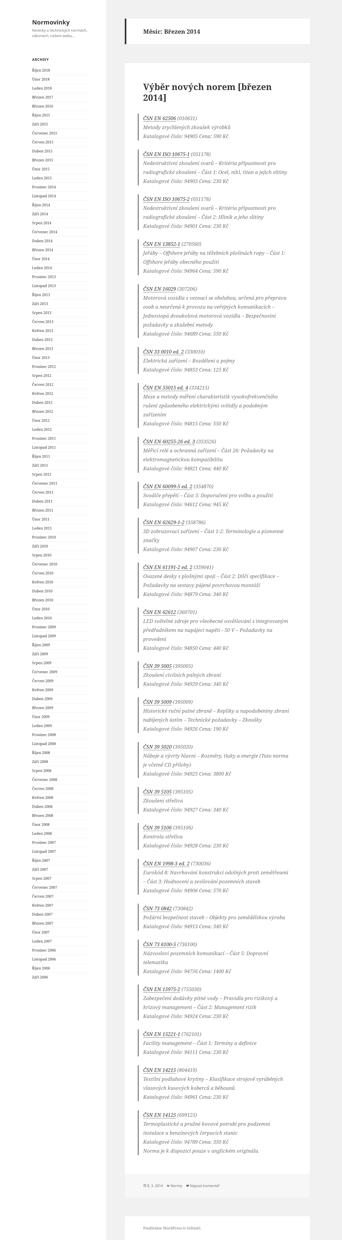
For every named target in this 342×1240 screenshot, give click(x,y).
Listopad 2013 (44, 285)
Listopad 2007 (44, 851)
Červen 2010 (42, 573)
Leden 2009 (42, 725)
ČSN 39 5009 (157, 701)
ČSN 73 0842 (157, 908)
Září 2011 (40, 465)
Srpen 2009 (41, 662)
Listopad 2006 (44, 959)
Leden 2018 (42, 88)
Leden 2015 (42, 178)
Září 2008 (40, 761)
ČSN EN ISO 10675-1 (166, 154)
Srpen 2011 (41, 474)
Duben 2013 (42, 339)
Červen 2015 (42, 142)
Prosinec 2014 (44, 187)
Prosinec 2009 (44, 626)
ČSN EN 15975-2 (161, 989)
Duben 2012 (42, 402)
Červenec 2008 (44, 779)
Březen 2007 (42, 923)
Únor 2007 (41, 932)
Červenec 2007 (44, 887)
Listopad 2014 (44, 195)
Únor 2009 (41, 716)
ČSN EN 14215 (159, 1069)
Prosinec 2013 (44, 276)
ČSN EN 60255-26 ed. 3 (169, 441)
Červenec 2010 (44, 564)
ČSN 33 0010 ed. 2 (163, 351)
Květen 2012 (42, 393)
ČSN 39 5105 (157, 791)
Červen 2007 (42, 896)
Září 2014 (40, 213)
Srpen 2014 (41, 222)
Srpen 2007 (41, 878)
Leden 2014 (42, 267)
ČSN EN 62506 (159, 118)
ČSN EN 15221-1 (161, 1034)
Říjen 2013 (41, 294)
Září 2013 (40, 303)
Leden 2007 (42, 941)
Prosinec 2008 (44, 734)
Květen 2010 (42, 582)
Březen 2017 (42, 97)
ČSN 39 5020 (157, 746)
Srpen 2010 (41, 555)
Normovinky (51, 22)
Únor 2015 (41, 169)
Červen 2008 (42, 788)
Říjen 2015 (41, 115)
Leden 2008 (42, 833)
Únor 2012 (41, 420)
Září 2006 (40, 977)
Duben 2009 (42, 698)
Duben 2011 (42, 501)
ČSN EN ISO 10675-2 (166, 199)
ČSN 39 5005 (157, 665)
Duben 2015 (42, 151)
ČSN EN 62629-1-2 (163, 522)
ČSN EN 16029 (159, 288)
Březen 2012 (42, 411)
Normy (176, 1185)
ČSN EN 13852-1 (161, 243)
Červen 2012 (42, 384)
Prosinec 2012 (44, 366)
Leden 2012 (42, 429)
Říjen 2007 (41, 860)
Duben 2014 (42, 240)
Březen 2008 (42, 815)
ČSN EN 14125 (159, 1114)
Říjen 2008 (41, 752)
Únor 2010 (41, 609)
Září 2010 (40, 546)
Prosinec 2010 (44, 537)
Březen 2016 (42, 106)
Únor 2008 (41, 824)
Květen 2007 (42, 905)
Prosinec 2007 (44, 842)
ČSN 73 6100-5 (159, 944)
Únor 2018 (41, 79)
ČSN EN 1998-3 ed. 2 (166, 863)
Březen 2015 (42, 160)
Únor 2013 (41, 357)
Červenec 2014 (44, 231)
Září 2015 (40, 124)
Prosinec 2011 (44, 438)
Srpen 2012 (41, 375)
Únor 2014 (41, 258)
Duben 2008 (42, 806)
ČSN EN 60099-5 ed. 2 (167, 486)
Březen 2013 (42, 348)
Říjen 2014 (41, 204)
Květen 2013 (42, 330)
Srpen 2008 (41, 770)
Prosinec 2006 (44, 950)
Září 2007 (40, 869)
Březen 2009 (42, 707)
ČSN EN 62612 (159, 612)
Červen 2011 (42, 492)
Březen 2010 (42, 600)
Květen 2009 (42, 689)
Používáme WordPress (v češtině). (172, 1228)
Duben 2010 (42, 591)
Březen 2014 (42, 249)
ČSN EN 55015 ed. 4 (165, 387)
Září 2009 (40, 653)
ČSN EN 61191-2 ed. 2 (167, 567)
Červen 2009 (42, 680)
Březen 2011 (42, 510)
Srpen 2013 (41, 312)
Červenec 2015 (44, 133)
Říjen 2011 (41, 456)
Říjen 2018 (41, 70)
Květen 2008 (42, 797)
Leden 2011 (42, 528)
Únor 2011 (41, 519)
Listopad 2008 (44, 743)
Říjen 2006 (41, 968)
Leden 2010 (42, 618)
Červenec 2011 (44, 483)
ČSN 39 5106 (157, 827)
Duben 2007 (42, 914)
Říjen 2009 (41, 644)
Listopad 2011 (44, 447)
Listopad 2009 (44, 635)
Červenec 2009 (44, 671)
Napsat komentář (205, 1185)
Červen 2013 (42, 321)
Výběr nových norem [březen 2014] (207, 92)
